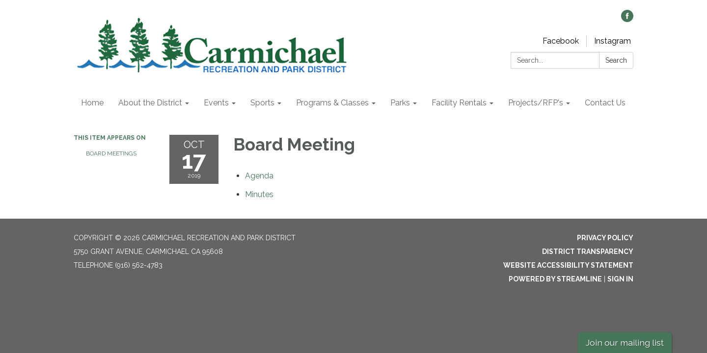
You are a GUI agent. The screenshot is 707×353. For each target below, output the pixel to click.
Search (616, 60)
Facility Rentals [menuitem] (459, 102)
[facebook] (627, 19)
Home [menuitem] (92, 102)
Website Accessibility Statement (568, 265)
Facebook (561, 41)
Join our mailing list (625, 342)
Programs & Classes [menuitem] (332, 102)
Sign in (620, 279)
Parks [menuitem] (400, 102)
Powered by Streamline (555, 279)
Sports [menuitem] (262, 102)
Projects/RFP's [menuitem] (535, 102)
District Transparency (587, 251)
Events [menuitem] (216, 102)
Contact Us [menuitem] (605, 102)
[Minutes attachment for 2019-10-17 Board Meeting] (259, 194)
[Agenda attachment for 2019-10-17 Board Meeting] (259, 175)
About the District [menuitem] (150, 102)
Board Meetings (111, 153)
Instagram (612, 41)
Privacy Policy (605, 238)
